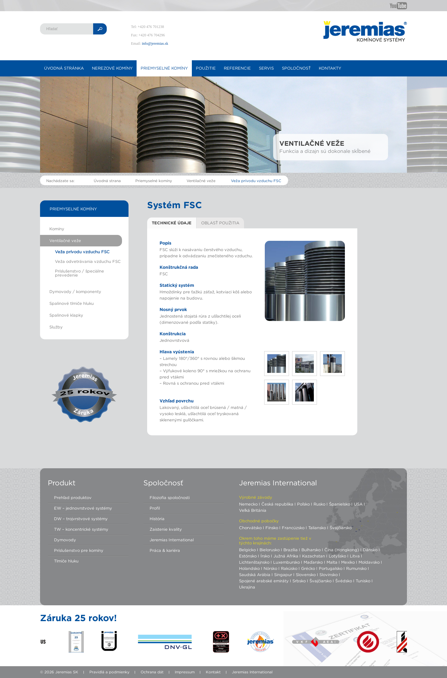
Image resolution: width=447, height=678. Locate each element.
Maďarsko (313, 562)
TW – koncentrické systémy (81, 529)
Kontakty (330, 68)
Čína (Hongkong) (341, 549)
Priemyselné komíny (164, 68)
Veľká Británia (252, 510)
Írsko (265, 556)
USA (358, 504)
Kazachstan (313, 556)
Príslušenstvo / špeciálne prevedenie (79, 273)
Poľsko (303, 504)
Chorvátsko (250, 527)
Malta (332, 562)
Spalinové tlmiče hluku (71, 303)
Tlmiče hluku (66, 561)
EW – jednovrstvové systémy (83, 508)
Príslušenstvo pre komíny (78, 550)
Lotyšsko (337, 556)
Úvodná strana (107, 181)
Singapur (283, 574)
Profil (155, 508)
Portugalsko (330, 568)
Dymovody (65, 540)
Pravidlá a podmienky (109, 672)
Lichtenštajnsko (254, 562)
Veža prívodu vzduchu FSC (256, 181)
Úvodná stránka (64, 68)
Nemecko (248, 504)
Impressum (185, 672)
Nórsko (270, 568)
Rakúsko (289, 568)
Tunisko (363, 581)
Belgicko (247, 549)
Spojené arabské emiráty (264, 581)
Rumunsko (356, 568)
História (157, 518)
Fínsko (271, 527)
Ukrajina (247, 587)
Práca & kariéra (165, 550)
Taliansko (317, 527)
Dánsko (370, 549)
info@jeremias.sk (155, 43)
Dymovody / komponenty (75, 291)
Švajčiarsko (341, 527)
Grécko (308, 568)
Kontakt (213, 672)
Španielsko (339, 504)
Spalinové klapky (66, 315)
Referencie (237, 68)
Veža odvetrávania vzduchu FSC (88, 261)
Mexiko (348, 562)
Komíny (56, 229)
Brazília (290, 549)
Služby (56, 327)
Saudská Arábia (254, 574)
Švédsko (343, 581)
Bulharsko (311, 549)
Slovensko (306, 574)
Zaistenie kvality (166, 529)
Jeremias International (172, 540)
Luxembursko (286, 562)
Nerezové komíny (112, 68)
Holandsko (249, 568)
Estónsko (248, 556)
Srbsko (299, 581)
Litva (355, 556)
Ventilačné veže (201, 181)
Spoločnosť (296, 68)
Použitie (206, 68)
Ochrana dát (152, 672)
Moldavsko (369, 562)
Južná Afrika (285, 556)
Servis (266, 68)
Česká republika (277, 504)
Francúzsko (293, 527)
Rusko (319, 504)
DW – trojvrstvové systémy (81, 518)
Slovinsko (328, 574)
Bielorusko (270, 549)
